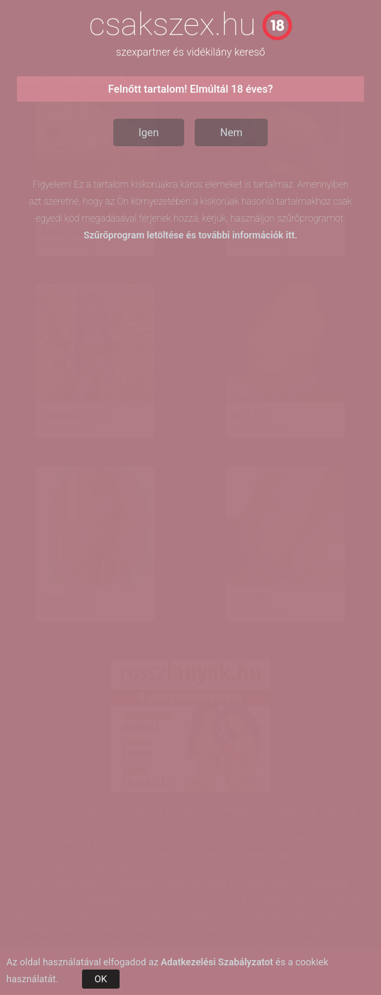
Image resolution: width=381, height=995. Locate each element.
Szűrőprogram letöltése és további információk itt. (190, 235)
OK (101, 978)
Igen (149, 132)
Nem (231, 132)
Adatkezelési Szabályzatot (217, 961)
